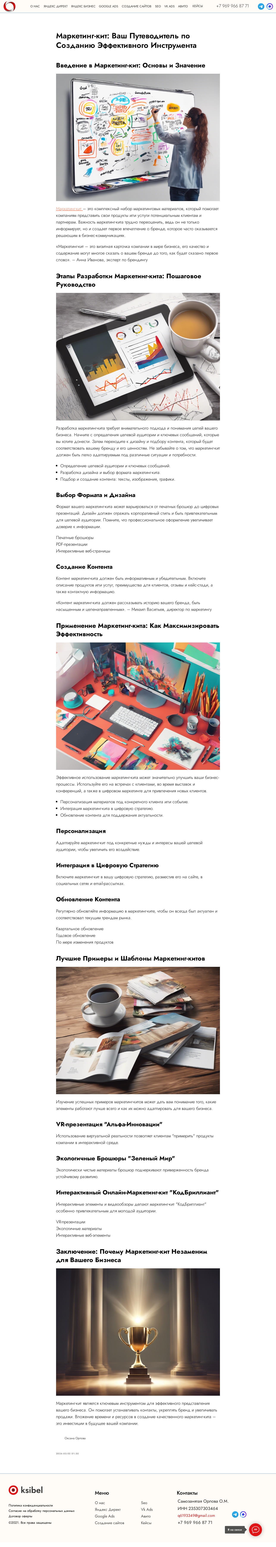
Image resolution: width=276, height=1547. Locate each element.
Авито (146, 1521)
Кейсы (146, 1527)
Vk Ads (147, 1514)
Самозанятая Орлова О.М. (203, 1506)
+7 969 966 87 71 (232, 6)
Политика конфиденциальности (31, 1510)
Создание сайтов (109, 1527)
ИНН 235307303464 (198, 1513)
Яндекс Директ (108, 1514)
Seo (144, 1507)
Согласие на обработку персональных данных (41, 1515)
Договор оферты (20, 1521)
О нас (100, 1507)
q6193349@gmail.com (196, 1520)
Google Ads (104, 1521)
